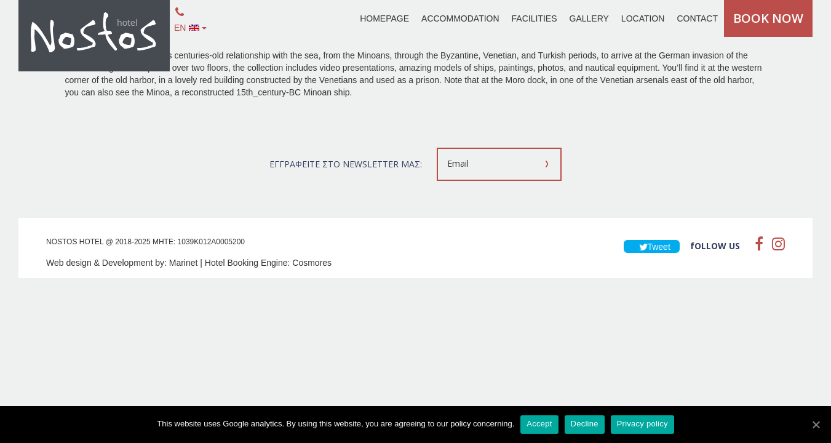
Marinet (183, 263)
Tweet (651, 247)
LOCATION (643, 18)
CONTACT (697, 18)
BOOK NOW (768, 18)
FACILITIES (534, 18)
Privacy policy (642, 423)
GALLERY (589, 18)
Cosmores (312, 263)
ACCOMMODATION (460, 18)
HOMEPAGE (384, 18)
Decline (584, 423)
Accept (539, 423)
